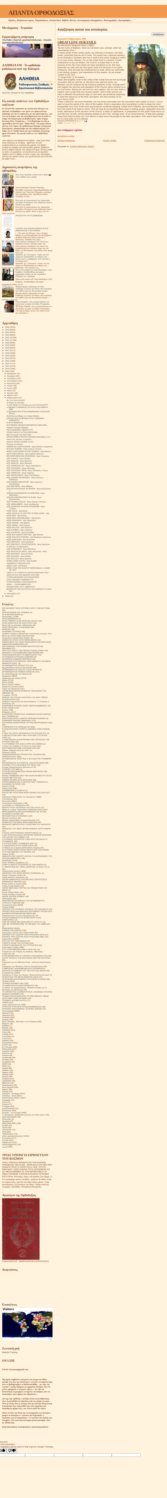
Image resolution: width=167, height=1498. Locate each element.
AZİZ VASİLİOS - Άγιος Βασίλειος (19, 461)
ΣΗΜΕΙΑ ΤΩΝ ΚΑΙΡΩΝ (11, 930)
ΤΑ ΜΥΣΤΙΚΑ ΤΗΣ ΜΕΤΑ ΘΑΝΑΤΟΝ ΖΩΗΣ (20, 977)
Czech (5, 1038)
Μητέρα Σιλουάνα (9, 818)
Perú (4, 1102)
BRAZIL (5, 1028)
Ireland (5, 1068)
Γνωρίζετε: (6, 695)
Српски (5, 1140)
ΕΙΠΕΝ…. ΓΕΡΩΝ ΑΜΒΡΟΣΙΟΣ (19, 584)
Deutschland (7, 1043)
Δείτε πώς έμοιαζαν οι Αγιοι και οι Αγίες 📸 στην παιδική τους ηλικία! (33, 175)
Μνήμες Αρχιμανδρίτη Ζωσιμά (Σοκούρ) (19, 820)
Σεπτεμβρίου (12, 381)
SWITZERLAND (9, 1123)
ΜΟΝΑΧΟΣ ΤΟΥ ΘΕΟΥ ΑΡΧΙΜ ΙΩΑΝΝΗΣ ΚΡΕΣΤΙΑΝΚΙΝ (26, 829)
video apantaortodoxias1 (12, 1136)
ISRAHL (5, 1070)
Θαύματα (6, 752)
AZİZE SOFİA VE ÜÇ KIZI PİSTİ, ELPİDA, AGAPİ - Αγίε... (29, 513)
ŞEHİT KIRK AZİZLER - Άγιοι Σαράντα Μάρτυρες (25, 454)
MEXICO (6, 1083)
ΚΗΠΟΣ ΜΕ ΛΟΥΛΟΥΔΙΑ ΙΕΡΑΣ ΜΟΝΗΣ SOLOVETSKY (26, 792)
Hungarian (6, 1062)
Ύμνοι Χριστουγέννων (11, 1004)
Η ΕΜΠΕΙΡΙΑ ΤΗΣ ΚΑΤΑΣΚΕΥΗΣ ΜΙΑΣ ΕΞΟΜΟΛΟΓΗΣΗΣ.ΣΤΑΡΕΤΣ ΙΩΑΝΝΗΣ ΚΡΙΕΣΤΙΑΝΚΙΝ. (26, 728)
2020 (7, 343)
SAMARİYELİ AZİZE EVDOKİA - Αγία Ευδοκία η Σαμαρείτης (29, 447)
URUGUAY (7, 1130)
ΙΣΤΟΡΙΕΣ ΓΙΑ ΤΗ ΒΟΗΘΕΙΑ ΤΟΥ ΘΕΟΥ (19, 765)
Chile (4, 1032)
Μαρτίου (10, 395)
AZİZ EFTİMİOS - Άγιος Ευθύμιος (19, 530)
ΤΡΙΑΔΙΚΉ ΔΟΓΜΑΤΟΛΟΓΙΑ (14, 1000)
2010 (7, 369)
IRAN (4, 1066)
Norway (5, 1091)
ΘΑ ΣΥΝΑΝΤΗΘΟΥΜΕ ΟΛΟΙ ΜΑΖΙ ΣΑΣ (19, 748)
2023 (7, 335)
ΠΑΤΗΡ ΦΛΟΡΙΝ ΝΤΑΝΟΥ (13, 896)
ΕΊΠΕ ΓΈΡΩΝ (8, 708)
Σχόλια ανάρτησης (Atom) (82, 146)
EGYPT (5, 1045)
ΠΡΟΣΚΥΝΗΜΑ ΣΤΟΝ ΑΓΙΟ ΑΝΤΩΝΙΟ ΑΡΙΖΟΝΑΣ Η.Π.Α (28, 437)
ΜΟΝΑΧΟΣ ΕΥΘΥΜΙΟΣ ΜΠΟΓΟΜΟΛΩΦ (19, 822)
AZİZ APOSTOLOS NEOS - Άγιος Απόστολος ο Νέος (27, 551)
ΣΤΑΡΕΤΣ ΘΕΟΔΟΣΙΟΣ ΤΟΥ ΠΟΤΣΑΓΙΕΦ (20, 945)
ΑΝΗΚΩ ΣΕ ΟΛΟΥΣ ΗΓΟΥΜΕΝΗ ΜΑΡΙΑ (19, 640)
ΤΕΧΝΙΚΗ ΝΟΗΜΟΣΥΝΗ (12, 983)
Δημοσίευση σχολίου (65, 136)
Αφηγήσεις (6, 676)
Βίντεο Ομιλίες (8, 684)
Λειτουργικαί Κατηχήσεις (12, 803)
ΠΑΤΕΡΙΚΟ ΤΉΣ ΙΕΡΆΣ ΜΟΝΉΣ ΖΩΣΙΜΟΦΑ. (21, 873)
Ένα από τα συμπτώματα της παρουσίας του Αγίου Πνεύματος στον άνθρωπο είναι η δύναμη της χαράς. (33, 202)
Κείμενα (5, 786)
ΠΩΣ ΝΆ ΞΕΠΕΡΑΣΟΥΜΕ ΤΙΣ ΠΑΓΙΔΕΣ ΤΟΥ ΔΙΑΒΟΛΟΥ (26, 924)
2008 (7, 596)
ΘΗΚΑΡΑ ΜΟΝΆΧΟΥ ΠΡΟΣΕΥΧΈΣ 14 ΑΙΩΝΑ (21, 754)
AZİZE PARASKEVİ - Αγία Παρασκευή (21, 520)
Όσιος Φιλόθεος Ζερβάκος (13, 862)
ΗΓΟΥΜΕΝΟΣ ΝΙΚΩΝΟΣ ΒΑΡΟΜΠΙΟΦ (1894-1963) (27, 425)
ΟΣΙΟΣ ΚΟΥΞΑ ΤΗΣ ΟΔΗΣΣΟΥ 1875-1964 (23, 575)
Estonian (6, 1053)
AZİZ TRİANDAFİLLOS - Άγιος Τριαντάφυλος (24, 466)
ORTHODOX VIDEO (11, 1098)
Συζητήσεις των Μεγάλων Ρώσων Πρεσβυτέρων (22, 966)
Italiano (5, 1072)
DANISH (5, 1040)
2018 (7, 348)
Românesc (6, 1110)
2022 (7, 337)
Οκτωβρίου (12, 378)
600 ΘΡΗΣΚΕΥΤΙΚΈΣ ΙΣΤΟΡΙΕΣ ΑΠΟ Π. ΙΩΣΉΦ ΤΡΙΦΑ (26, 608)
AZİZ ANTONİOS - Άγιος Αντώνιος (20, 554)
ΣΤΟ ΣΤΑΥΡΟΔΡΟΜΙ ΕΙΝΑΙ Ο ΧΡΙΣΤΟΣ (19, 949)
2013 (7, 361)
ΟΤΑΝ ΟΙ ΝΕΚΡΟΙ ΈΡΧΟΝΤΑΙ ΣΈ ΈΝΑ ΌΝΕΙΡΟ (23, 865)
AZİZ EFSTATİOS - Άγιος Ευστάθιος (20, 532)
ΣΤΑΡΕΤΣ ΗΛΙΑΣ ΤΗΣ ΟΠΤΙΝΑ (15, 943)
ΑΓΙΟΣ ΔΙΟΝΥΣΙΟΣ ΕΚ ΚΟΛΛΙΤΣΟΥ (17, 623)
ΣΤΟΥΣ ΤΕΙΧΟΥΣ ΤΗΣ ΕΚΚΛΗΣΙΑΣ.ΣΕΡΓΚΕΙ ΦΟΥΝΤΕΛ (26, 958)
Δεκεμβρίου (12, 374)
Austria (5, 1019)
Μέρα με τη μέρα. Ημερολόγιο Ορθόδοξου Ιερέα (22, 809)
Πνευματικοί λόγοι (9, 905)
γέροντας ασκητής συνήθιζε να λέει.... (21, 442)
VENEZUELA (8, 1134)
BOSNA (5, 1026)
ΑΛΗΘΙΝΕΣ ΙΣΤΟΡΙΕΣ (11, 631)
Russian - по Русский (11, 1113)
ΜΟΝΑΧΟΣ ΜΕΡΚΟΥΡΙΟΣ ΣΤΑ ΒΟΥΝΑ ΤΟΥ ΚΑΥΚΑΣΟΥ (26, 824)
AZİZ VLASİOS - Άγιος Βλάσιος (18, 458)
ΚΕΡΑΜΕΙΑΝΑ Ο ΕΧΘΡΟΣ (13, 790)
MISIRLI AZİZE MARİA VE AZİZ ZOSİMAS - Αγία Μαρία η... (29, 451)
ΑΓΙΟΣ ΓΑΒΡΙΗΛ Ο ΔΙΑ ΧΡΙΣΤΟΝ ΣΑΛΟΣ (19, 621)
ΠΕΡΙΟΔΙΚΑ (7, 898)
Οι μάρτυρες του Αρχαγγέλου (18, 547)
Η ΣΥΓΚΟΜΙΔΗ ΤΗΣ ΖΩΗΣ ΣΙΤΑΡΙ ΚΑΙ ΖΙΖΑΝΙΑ (22, 744)
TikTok (5, 1127)
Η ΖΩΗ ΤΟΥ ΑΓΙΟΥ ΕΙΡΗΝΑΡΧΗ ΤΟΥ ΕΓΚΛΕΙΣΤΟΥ (24, 733)
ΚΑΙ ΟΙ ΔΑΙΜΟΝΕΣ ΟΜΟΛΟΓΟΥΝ (20, 430)
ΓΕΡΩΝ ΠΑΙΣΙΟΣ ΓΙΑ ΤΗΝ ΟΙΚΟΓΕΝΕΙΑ (22, 432)
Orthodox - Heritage (10, 1093)
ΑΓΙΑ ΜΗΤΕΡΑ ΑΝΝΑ (11, 614)
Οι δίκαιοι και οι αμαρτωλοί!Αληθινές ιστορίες (21, 848)
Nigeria (5, 1089)
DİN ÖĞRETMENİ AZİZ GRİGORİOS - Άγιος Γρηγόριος (28, 456)
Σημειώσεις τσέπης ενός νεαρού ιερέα (18, 932)
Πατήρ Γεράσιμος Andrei (12, 875)
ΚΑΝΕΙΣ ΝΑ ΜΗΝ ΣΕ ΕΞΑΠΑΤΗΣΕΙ (17, 780)
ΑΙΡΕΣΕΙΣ (6, 629)
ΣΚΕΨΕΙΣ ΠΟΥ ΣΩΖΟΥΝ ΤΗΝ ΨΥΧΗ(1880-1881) (23, 937)
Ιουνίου (10, 388)
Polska (5, 1104)
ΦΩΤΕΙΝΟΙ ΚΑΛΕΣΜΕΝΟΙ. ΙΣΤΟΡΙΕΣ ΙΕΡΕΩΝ (22, 1009)
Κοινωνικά (6, 801)
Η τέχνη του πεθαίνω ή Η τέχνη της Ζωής (19, 746)
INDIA (4, 1064)
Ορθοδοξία (6, 860)
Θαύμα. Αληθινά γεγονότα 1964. (15, 750)
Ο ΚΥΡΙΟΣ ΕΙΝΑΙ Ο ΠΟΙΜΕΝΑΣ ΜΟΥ (18, 843)
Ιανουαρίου (12, 594)
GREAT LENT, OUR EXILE (76, 42)
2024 (7, 332)
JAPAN (5, 1074)
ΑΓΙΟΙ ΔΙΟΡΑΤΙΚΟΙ (10, 619)
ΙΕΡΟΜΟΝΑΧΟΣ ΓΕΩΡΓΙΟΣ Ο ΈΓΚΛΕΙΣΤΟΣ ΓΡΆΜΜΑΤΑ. (27, 759)
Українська (7, 1142)
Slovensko (6, 1119)
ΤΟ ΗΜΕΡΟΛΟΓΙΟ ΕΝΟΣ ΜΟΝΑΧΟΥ (18, 985)
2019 (7, 345)
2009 (7, 371)
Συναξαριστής (8, 973)
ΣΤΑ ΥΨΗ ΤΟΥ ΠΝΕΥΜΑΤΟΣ (14, 941)
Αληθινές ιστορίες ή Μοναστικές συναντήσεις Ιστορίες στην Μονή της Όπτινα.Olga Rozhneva (27, 634)
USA (4, 1132)
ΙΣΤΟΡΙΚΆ (6, 773)
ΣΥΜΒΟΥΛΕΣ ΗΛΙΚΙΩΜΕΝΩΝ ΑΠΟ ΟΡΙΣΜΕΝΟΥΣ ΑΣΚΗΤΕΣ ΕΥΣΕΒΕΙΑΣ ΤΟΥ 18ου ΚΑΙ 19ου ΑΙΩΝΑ (24, 969)
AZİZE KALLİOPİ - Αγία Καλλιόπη (19, 527)
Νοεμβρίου (11, 376)
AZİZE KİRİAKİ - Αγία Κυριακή (18, 525)
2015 (7, 355)
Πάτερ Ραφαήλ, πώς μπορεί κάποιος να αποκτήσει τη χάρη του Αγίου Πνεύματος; (32, 303)
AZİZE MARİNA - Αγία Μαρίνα (18, 523)
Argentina (6, 1015)
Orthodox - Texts (69, 123)
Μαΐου (10, 390)
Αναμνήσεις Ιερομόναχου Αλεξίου (16, 638)
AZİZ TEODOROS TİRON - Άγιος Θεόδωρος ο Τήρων (27, 470)
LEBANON (6, 1081)
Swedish (5, 1121)
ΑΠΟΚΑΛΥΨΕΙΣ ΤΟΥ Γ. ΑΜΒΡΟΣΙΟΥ (21, 587)
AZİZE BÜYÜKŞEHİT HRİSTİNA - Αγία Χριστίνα (25, 535)
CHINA (5, 1034)
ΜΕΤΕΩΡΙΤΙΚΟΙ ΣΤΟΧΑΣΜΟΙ (14, 816)
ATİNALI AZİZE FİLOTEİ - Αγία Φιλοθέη (22, 561)
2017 (7, 350)
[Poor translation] (12, 1450)
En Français (7, 1047)
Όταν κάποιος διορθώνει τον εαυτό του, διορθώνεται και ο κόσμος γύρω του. (32, 243)
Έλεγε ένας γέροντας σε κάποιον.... (20, 439)
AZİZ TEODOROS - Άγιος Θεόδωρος (21, 468)
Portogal (5, 1106)
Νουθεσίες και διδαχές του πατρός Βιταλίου (23, 416)
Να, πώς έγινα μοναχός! (16, 400)
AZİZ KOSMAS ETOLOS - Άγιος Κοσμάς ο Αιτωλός (26, 502)
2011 (7, 366)
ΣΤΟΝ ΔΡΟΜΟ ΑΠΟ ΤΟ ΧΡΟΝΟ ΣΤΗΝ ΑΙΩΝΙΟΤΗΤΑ (24, 956)
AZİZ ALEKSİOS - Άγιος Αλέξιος (19, 556)
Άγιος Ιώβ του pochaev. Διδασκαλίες (17, 625)
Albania (5, 1013)
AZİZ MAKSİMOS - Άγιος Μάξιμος (20, 486)
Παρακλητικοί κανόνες (11, 871)
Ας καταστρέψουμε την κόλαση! (15, 674)
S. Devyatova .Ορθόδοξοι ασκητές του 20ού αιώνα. (23, 1115)
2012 (7, 363)
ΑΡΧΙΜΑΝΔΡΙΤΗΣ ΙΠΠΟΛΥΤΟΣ (15, 665)
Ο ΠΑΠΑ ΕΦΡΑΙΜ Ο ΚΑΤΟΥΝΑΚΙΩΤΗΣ (22, 582)
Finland (5, 1055)
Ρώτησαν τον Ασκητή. (15, 444)
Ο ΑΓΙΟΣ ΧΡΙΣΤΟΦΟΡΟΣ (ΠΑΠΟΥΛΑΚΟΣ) (20, 833)
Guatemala (6, 1057)
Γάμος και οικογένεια (11, 689)
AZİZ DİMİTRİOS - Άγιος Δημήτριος (20, 542)
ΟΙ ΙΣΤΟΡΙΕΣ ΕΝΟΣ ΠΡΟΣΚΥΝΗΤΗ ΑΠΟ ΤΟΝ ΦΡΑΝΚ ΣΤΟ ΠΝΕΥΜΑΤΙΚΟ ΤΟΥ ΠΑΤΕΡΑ (25, 851)
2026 (7, 327)
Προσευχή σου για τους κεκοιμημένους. (18, 915)
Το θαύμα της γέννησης (15, 403)
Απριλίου (11, 393)
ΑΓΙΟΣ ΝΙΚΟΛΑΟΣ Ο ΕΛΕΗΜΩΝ (16, 627)
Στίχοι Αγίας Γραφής (10, 947)
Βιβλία (4, 680)
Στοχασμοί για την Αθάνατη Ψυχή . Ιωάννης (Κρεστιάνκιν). (26, 962)
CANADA (6, 1030)
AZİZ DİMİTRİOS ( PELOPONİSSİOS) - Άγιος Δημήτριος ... (29, 544)
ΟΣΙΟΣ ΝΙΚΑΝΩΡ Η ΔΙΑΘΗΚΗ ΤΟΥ (20, 580)
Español (5, 1051)
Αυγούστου (11, 383)
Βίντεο (5, 682)
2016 (7, 353)
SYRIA (5, 1125)
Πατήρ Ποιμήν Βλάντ (11, 892)
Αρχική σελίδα (109, 140)
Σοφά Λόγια (7, 939)
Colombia (6, 1036)
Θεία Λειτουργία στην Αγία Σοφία (19, 435)
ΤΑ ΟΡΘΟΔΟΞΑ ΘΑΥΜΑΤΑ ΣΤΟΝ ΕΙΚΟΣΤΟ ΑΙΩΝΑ (24, 979)
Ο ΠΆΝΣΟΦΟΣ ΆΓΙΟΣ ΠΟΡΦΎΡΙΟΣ (17, 845)
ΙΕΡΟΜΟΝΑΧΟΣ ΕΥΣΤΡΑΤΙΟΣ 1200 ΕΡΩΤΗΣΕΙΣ (23, 763)
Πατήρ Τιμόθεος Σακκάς (12, 894)
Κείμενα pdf (7, 788)
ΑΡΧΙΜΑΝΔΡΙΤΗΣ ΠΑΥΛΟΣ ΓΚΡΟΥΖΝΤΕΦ (20, 670)
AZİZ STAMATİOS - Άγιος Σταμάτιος (20, 473)
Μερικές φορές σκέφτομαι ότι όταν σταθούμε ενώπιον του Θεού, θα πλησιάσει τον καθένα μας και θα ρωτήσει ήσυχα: (33, 289)
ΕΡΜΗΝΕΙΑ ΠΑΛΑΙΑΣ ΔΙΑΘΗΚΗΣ (16, 720)
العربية (5, 1147)
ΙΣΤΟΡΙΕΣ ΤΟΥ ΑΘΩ (11, 769)
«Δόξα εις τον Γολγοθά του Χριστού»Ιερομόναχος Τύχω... (28, 572)
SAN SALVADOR (9, 1117)
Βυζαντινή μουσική (10, 686)
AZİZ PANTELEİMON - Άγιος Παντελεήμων (23, 475)
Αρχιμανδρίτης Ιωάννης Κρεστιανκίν (17, 667)
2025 (7, 330)
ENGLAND (6, 1049)
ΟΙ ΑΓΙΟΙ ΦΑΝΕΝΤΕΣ (15, 423)
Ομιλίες (5, 854)
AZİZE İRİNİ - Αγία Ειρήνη (16, 516)
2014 (7, 358)
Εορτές (5, 710)
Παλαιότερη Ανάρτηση (154, 140)
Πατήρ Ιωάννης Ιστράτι (11, 884)
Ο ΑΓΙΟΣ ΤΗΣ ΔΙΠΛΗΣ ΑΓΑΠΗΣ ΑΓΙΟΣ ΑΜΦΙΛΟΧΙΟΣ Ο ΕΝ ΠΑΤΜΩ (31, 229)
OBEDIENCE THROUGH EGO (18, 563)
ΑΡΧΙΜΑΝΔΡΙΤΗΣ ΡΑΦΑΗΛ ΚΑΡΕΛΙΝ (18, 672)
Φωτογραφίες (8, 1011)
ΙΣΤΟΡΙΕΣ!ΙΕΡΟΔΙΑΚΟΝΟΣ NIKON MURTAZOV (22, 771)
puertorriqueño (8, 1108)
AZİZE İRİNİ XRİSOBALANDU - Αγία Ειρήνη (23, 518)
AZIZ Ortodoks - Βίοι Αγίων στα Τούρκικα (19, 1021)
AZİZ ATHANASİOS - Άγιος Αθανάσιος (21, 549)
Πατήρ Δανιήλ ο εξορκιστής (13, 877)
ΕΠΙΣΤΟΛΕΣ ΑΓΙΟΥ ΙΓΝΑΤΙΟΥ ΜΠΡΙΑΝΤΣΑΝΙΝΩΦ (24, 718)
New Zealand (7, 1087)
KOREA (5, 1079)
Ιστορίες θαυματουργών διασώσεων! (17, 767)
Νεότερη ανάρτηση (66, 140)
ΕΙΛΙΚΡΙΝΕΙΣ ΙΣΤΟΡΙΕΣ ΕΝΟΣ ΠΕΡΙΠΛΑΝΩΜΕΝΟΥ (24, 706)
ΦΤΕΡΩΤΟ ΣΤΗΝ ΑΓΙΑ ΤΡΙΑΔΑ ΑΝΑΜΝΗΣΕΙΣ (22, 1007)
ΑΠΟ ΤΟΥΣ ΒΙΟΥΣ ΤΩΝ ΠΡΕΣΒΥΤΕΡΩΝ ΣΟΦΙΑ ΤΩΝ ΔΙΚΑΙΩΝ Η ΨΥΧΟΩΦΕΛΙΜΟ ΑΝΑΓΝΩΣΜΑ (25, 651)
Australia (6, 1017)
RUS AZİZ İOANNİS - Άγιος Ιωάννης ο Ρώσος (24, 449)
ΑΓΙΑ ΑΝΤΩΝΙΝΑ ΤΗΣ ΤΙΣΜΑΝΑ (15, 612)
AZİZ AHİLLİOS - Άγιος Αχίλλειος (19, 559)
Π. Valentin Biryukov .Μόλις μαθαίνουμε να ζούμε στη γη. (26, 867)
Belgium (5, 1024)
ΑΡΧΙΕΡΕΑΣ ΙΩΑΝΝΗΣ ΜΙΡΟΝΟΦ (17, 659)
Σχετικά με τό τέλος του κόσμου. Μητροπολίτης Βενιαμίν (25, 975)
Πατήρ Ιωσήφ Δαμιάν (11, 886)
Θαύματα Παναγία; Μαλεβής (17, 428)
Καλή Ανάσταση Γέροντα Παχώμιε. (30, 187)
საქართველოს (9, 1144)
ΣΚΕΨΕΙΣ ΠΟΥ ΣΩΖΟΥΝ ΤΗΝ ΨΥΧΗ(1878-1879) (23, 934)
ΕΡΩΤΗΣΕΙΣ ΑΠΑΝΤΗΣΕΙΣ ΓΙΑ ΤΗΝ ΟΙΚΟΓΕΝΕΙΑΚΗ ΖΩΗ (27, 723)
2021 (7, 340)
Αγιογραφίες (7, 617)
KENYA (5, 1077)
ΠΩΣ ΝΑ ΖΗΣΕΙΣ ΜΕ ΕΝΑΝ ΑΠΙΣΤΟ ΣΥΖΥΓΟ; (22, 922)
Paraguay (6, 1100)
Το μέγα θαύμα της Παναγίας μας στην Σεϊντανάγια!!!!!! (27, 405)
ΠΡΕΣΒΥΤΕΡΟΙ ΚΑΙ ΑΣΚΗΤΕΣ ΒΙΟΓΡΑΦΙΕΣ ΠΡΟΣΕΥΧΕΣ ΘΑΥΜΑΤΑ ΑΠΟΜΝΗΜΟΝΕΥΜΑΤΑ (27, 912)
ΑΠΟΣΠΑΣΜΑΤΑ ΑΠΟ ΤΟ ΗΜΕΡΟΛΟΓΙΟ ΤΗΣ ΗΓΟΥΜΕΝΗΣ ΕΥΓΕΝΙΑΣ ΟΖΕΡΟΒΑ (21, 656)
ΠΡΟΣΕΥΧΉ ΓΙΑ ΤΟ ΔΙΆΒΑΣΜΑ (29, 215)
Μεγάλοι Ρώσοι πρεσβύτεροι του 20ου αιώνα (21, 807)
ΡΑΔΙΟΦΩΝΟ (8, 928)
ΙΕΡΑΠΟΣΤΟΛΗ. (9, 756)
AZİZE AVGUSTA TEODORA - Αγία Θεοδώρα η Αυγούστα (29, 537)
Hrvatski (5, 1060)
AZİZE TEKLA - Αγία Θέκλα (17, 511)
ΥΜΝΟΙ (5, 1002)
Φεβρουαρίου (12, 398)
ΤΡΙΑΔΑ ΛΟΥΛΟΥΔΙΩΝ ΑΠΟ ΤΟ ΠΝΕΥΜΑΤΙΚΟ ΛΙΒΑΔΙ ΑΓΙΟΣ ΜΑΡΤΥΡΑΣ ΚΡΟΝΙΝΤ (25, 997)
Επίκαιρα (6, 712)
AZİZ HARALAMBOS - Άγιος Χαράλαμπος (23, 504)
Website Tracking (9, 1352)
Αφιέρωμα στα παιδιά (11, 678)
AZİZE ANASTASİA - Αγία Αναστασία (21, 540)
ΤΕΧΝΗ (5, 981)
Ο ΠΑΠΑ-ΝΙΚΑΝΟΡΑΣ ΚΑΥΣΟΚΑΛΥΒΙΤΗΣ (23, 577)
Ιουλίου (10, 386)
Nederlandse (7, 1085)
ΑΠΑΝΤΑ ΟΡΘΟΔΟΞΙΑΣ (41, 12)
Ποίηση (5, 907)
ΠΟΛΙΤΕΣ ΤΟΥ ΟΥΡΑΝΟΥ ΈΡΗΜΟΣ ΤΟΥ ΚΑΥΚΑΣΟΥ (25, 909)
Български (6, 1138)
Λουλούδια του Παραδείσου (13, 805)
